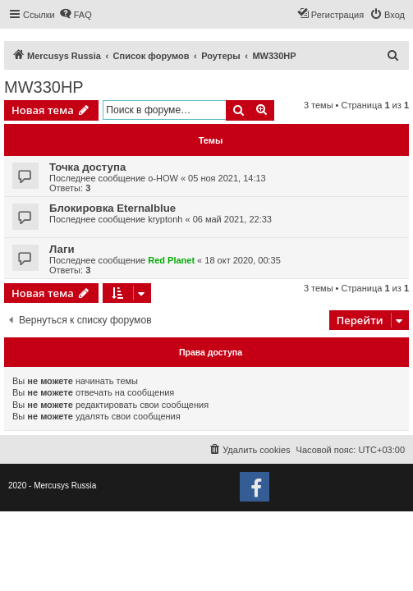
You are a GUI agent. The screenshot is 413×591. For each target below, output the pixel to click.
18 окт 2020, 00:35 (242, 260)
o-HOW (163, 178)
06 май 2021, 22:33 (232, 219)
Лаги (62, 249)
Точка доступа (87, 167)
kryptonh (165, 219)
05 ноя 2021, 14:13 (227, 178)
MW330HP (44, 87)
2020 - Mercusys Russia (52, 485)
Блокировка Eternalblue (112, 208)
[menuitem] (75, 15)
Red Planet (171, 260)
